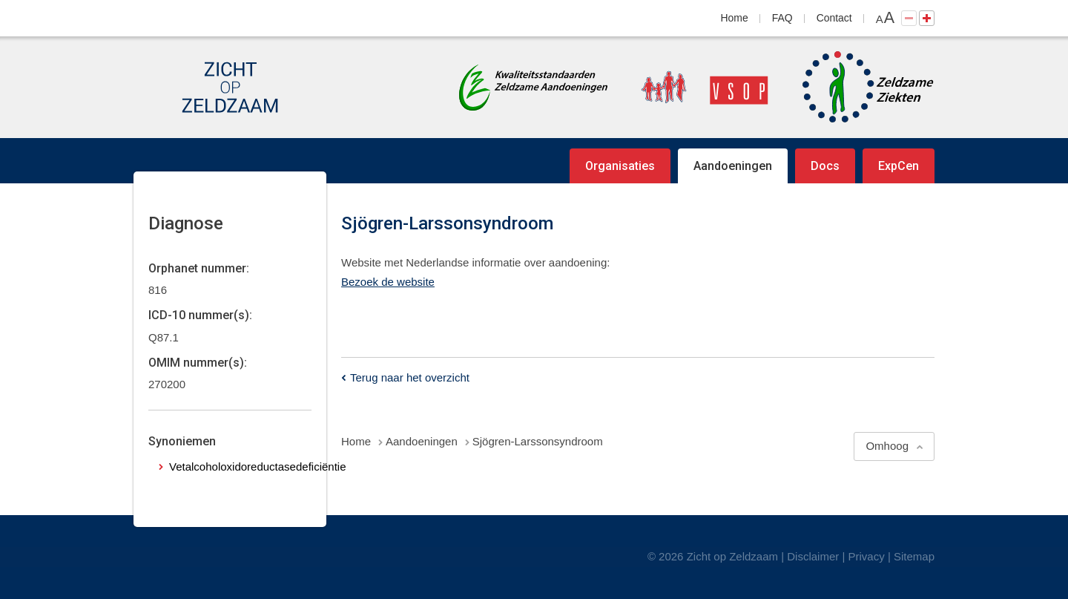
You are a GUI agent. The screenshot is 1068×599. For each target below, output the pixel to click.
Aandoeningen (732, 166)
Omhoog (887, 445)
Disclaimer (813, 556)
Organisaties (620, 166)
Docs (825, 166)
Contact (834, 18)
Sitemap (914, 556)
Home (734, 18)
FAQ (782, 18)
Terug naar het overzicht (409, 377)
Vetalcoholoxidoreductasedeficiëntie (257, 466)
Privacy (866, 556)
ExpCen (898, 166)
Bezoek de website (388, 281)
